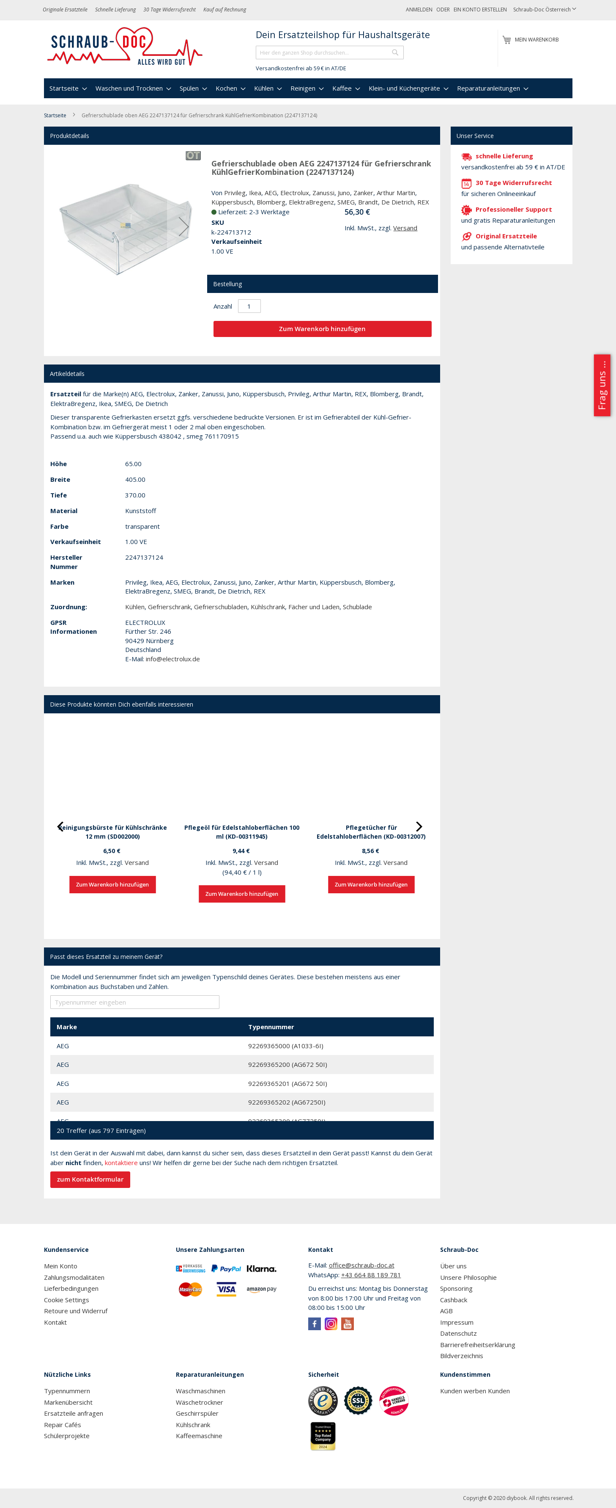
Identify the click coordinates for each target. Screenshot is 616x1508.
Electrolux (294, 192)
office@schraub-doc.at (361, 1265)
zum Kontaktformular (90, 1179)
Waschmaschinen (200, 1390)
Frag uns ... (601, 385)
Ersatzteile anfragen (73, 1413)
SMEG (346, 202)
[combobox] (330, 52)
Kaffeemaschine (199, 1435)
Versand (405, 228)
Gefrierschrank (169, 606)
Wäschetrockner (199, 1402)
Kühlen (135, 606)
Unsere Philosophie (468, 1277)
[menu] (308, 88)
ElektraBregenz (311, 202)
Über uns (453, 1266)
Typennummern (67, 1390)
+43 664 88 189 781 (371, 1274)
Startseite (55, 115)
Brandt (368, 202)
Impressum (457, 1322)
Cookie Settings (66, 1299)
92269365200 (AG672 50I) (287, 1064)
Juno (344, 192)
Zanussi (323, 192)
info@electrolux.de (173, 659)
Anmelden (419, 9)
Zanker (363, 192)
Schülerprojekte (67, 1435)
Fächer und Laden (313, 606)
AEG (271, 192)
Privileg (235, 192)
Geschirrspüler (197, 1413)
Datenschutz (458, 1333)
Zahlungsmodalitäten (74, 1277)
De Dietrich (397, 202)
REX (423, 202)
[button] (544, 10)
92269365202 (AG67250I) (287, 1102)
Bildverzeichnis (461, 1355)
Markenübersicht (68, 1402)
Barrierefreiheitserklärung (477, 1344)
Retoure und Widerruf (75, 1310)
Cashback (453, 1299)
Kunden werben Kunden (475, 1390)
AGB (446, 1310)
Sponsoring (456, 1288)
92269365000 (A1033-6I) (285, 1045)
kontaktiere (121, 1162)
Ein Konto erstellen (480, 9)
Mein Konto (60, 1266)
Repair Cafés (62, 1424)
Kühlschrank (268, 606)
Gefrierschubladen (220, 606)
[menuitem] (67, 88)
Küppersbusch (232, 202)
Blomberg (271, 202)
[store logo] (125, 46)
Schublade (357, 606)
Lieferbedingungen (71, 1288)
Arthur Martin (396, 192)
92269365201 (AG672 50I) (287, 1083)
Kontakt (55, 1322)
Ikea (255, 192)
